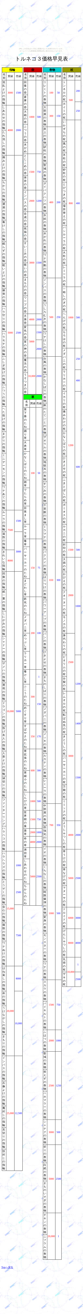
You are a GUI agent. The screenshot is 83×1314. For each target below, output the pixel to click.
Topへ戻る (7, 1267)
